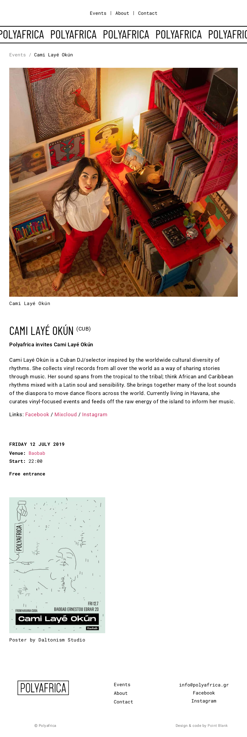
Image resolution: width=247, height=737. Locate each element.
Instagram (95, 414)
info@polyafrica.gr (204, 685)
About (122, 13)
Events (98, 13)
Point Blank (218, 725)
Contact (147, 13)
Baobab (37, 453)
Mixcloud (65, 414)
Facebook (37, 414)
